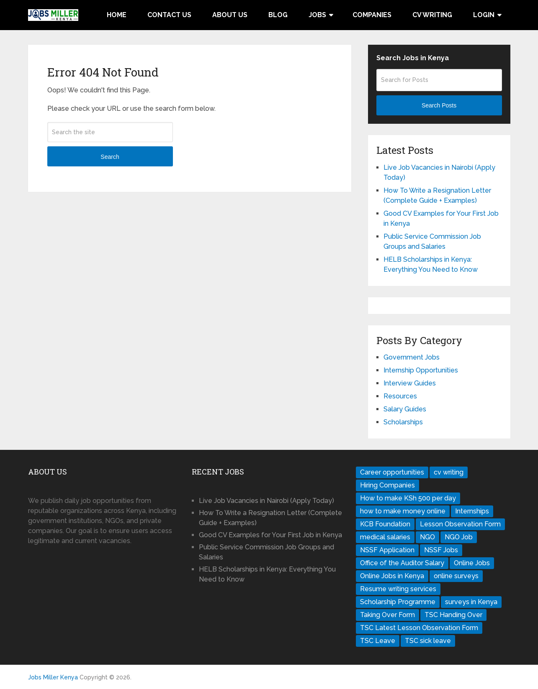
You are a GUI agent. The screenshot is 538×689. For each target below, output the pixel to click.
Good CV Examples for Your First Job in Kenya (270, 535)
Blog (278, 15)
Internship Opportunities (421, 370)
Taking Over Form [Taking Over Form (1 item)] (387, 615)
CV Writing (432, 15)
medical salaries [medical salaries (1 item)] (385, 537)
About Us (229, 15)
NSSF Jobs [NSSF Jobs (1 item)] (441, 550)
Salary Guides (405, 409)
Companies (372, 15)
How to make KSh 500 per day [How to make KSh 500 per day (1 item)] (408, 498)
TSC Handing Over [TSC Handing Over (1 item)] (453, 615)
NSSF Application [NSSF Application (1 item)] (387, 550)
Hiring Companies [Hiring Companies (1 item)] (387, 485)
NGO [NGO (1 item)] (427, 537)
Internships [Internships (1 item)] (472, 511)
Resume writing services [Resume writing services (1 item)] (398, 589)
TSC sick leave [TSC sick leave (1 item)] (428, 641)
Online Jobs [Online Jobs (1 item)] (472, 563)
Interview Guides (410, 383)
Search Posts (439, 105)
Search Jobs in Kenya (412, 58)
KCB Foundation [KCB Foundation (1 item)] (385, 524)
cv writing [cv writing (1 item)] (448, 472)
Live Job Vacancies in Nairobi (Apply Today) (266, 501)
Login (483, 15)
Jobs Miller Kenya (53, 677)
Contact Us (169, 15)
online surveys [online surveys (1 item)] (456, 576)
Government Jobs (412, 357)
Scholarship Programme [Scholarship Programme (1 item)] (397, 602)
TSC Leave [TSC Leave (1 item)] (377, 641)
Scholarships (403, 422)
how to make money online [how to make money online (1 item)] (402, 511)
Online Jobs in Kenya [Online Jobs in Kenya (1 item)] (392, 576)
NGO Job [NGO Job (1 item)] (459, 537)
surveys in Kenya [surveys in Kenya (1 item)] (471, 602)
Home (116, 15)
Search (109, 156)
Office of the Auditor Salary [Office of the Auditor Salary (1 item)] (402, 563)
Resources (400, 396)
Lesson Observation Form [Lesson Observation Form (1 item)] (460, 524)
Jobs (317, 15)
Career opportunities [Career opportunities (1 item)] (392, 472)
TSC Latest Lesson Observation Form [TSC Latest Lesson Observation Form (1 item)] (419, 628)
